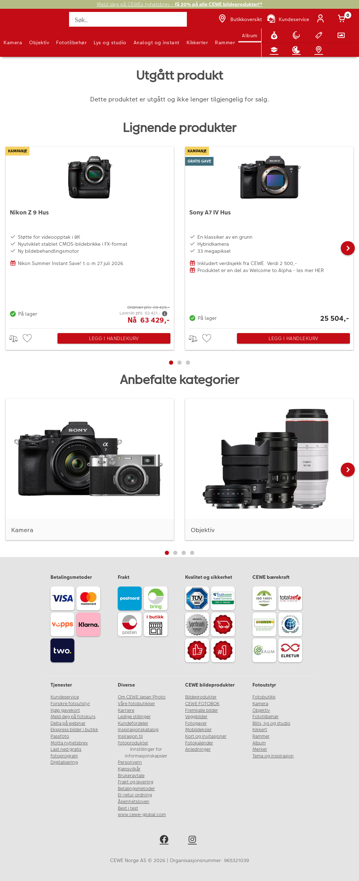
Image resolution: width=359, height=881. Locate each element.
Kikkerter (197, 42)
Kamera (13, 42)
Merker (259, 749)
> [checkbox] (16, 338)
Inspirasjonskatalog (138, 730)
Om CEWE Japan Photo (141, 697)
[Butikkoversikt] (239, 19)
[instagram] (193, 840)
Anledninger (198, 749)
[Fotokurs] (275, 50)
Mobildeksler (198, 730)
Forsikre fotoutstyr (70, 704)
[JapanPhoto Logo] (20, 23)
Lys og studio (110, 42)
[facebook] (165, 840)
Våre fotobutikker (136, 704)
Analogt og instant (157, 42)
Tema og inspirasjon (273, 756)
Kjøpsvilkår (129, 769)
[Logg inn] (322, 19)
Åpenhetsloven (133, 802)
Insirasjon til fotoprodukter (133, 739)
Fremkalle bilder (201, 710)
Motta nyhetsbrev (69, 743)
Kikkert (259, 730)
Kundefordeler (133, 723)
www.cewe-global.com (142, 815)
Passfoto (59, 736)
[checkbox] (28, 338)
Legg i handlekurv (114, 338)
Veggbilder (196, 717)
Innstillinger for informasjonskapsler (146, 752)
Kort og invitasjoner (205, 736)
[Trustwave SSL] (224, 599)
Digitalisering (64, 762)
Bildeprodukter (201, 697)
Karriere (126, 710)
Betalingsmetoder (136, 789)
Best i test (128, 808)
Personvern (130, 762)
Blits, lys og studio (271, 723)
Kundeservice (64, 697)
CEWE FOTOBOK (202, 704)
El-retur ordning (135, 795)
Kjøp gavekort (65, 710)
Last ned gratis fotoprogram (65, 752)
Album (250, 35)
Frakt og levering (135, 782)
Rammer (225, 42)
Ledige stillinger (134, 717)
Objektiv (39, 42)
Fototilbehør (71, 42)
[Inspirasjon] (297, 50)
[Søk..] (128, 19)
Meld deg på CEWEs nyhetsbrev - (180, 4)
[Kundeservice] (288, 19)
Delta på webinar (68, 723)
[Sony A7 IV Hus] (269, 236)
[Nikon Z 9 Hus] (90, 236)
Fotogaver (196, 723)
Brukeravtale (131, 776)
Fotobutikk (264, 697)
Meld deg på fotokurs (72, 717)
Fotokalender (199, 743)
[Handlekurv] (343, 19)
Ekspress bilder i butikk (74, 730)
